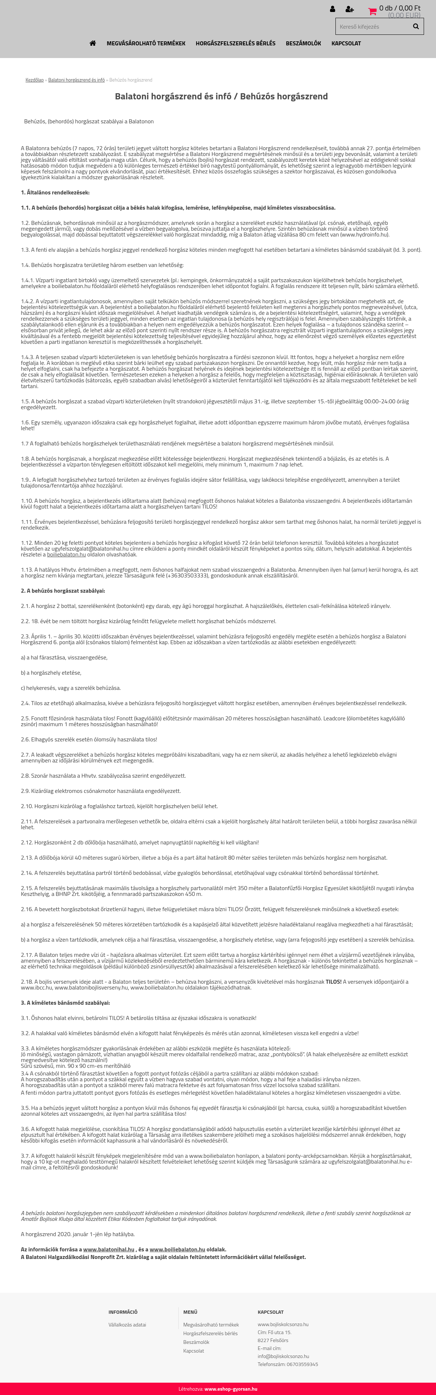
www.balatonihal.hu (108, 1249)
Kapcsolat (346, 44)
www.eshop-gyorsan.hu (230, 1388)
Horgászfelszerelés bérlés (236, 44)
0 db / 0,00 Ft (400, 7)
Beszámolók (303, 44)
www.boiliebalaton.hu (177, 1249)
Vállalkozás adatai (127, 1324)
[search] (415, 26)
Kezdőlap (35, 79)
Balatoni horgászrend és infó (76, 79)
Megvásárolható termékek (146, 44)
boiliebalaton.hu (66, 554)
